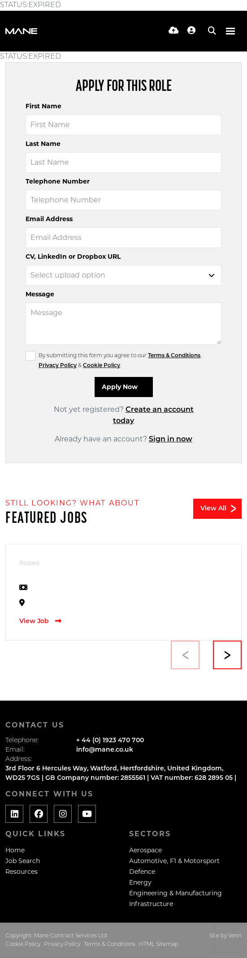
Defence (142, 872)
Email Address (49, 219)
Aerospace (145, 850)
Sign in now (170, 439)
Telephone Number (58, 181)
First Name (43, 106)
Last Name (43, 144)
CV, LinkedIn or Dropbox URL (73, 256)
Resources (21, 872)
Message (40, 294)
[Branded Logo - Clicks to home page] (21, 31)
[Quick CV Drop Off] (174, 31)
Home (15, 850)
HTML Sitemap (158, 944)
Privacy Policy (58, 365)
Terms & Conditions (174, 356)
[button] (227, 655)
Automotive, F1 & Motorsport (174, 861)
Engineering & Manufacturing (175, 893)
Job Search (22, 861)
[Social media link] (14, 814)
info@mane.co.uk (104, 750)
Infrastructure (151, 904)
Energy (140, 882)
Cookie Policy (101, 365)
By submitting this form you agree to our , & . (120, 360)
